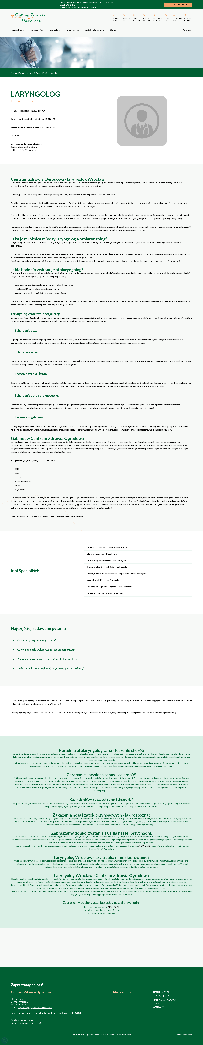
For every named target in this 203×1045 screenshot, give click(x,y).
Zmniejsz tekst (126, 19)
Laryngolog (53, 73)
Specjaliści (55, 29)
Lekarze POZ (37, 29)
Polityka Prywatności (184, 1035)
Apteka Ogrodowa (94, 29)
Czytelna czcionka (187, 19)
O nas (113, 29)
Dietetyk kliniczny (95, 573)
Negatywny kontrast (157, 19)
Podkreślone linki (178, 19)
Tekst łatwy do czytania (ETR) (26, 1022)
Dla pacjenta (72, 29)
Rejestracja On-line (178, 5)
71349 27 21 (113, 907)
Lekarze (30, 73)
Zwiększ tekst (116, 19)
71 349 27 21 (69, 4)
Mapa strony (122, 992)
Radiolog (91, 586)
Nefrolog (91, 547)
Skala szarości (136, 19)
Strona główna (17, 73)
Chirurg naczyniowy (96, 553)
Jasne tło (167, 19)
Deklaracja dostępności (22, 1020)
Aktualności (18, 29)
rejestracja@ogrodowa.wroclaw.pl (81, 7)
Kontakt (187, 29)
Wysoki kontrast (146, 19)
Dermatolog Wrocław (97, 560)
